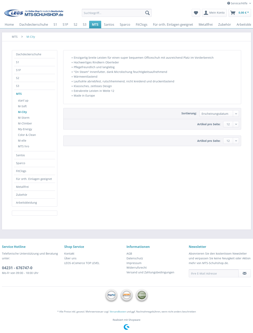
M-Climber (25, 123)
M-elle (22, 140)
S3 (17, 86)
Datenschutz (134, 258)
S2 (17, 78)
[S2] (75, 24)
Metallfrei (22, 187)
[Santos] (109, 24)
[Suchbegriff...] (117, 13)
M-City (22, 112)
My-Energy (25, 129)
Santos (20, 155)
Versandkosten (118, 311)
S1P (18, 70)
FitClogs (21, 171)
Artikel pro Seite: (208, 124)
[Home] (9, 24)
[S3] (84, 24)
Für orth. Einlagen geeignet (34, 179)
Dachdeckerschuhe (28, 54)
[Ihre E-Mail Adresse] (214, 273)
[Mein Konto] (214, 13)
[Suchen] (147, 13)
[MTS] (95, 24)
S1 (17, 62)
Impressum (134, 263)
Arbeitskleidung (26, 202)
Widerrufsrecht (136, 267)
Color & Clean (27, 135)
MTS (19, 94)
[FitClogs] (141, 24)
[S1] (55, 24)
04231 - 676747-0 (17, 267)
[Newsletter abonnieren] (244, 273)
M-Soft (22, 106)
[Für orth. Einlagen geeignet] (173, 24)
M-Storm (23, 117)
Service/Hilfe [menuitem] (237, 3)
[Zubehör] (224, 24)
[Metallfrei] (205, 24)
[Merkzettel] (196, 13)
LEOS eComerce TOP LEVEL (81, 263)
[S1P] (65, 24)
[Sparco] (125, 24)
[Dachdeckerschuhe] (34, 24)
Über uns (70, 258)
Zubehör (21, 195)
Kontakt (69, 253)
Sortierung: (189, 113)
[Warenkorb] (239, 13)
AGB (129, 253)
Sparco (20, 163)
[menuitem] (117, 15)
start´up (23, 100)
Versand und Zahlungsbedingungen (150, 272)
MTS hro (23, 146)
